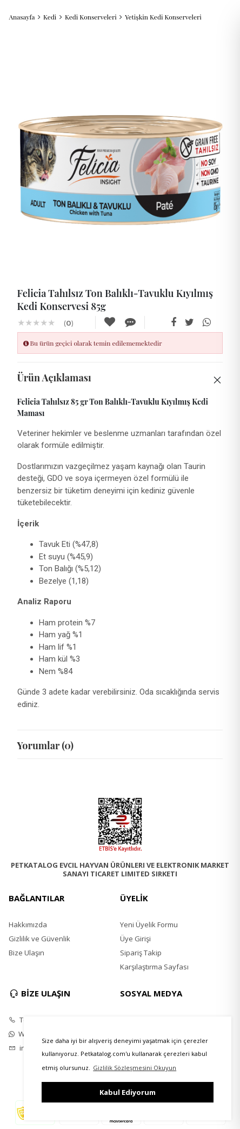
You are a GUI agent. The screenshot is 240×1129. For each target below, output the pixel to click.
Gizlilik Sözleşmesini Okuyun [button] (134, 1068)
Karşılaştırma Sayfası (154, 966)
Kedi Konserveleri (91, 16)
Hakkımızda (28, 924)
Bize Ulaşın (26, 952)
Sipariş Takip (141, 952)
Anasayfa (22, 16)
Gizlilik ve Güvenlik (39, 938)
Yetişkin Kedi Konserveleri (163, 16)
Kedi (49, 16)
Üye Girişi (135, 938)
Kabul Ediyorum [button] (127, 1092)
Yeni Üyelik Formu (149, 924)
